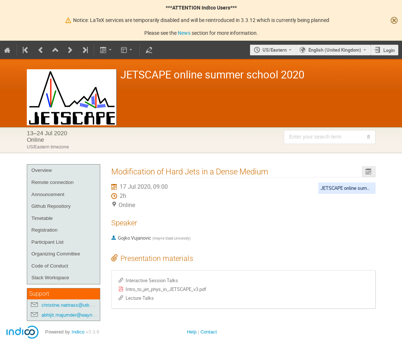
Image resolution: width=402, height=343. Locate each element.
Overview (42, 170)
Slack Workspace (50, 277)
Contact (208, 332)
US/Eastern (274, 50)
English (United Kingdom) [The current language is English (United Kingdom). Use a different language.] (334, 50)
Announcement (48, 194)
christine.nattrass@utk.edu (70, 305)
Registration (45, 230)
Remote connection (53, 182)
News (184, 32)
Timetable (42, 218)
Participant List (48, 242)
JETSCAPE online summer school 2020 (360, 188)
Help (191, 332)
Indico (78, 332)
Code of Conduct (50, 266)
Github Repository (51, 206)
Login (389, 50)
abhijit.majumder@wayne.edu (72, 315)
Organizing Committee (56, 254)
